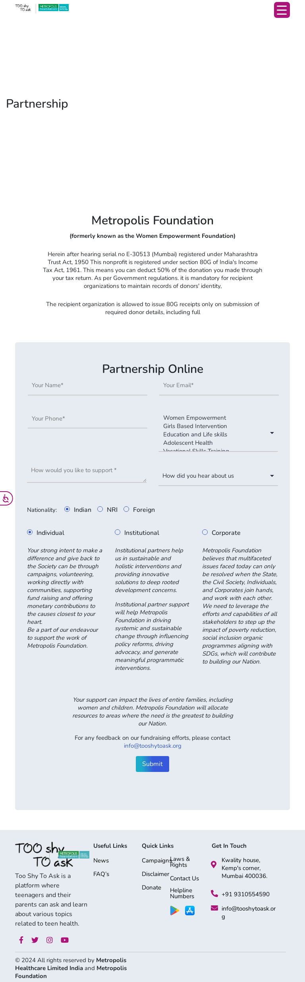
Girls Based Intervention (214, 426)
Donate (151, 888)
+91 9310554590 (246, 894)
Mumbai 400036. (244, 876)
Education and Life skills (214, 434)
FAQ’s (101, 874)
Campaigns (157, 861)
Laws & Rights (180, 862)
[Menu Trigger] (282, 10)
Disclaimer (155, 874)
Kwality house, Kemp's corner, (241, 864)
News (101, 861)
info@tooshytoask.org (152, 746)
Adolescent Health (214, 443)
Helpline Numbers (182, 893)
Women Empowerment (214, 418)
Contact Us (184, 879)
